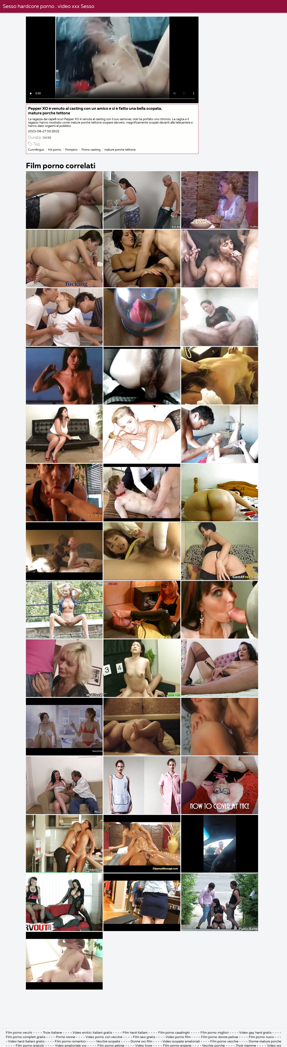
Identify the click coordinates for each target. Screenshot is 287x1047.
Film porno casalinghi (174, 1032)
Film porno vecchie (224, 1041)
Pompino (71, 149)
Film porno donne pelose (220, 1037)
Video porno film (179, 1037)
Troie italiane (52, 1032)
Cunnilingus (36, 149)
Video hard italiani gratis (26, 1041)
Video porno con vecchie (104, 1037)
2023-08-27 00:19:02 (43, 131)
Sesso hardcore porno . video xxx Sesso (48, 6)
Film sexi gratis (144, 1037)
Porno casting (91, 149)
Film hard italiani (135, 1032)
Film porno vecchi (19, 1032)
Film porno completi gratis (26, 1037)
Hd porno (54, 149)
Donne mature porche (265, 1041)
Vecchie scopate (108, 1041)
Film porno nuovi (262, 1037)
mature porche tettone (120, 149)
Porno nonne (66, 1037)
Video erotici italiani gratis (93, 1032)
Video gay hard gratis (255, 1032)
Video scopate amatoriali (181, 1041)
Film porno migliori (215, 1032)
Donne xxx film (141, 1041)
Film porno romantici (71, 1041)
